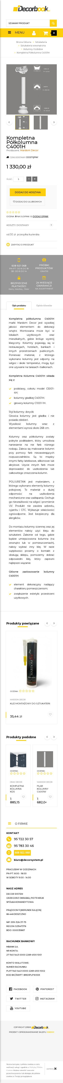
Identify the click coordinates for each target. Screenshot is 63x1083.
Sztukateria (41, 42)
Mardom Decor (29, 150)
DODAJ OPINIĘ (40, 216)
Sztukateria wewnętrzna (33, 45)
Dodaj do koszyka (28, 192)
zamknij (52, 1068)
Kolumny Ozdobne (33, 49)
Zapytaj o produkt (20, 244)
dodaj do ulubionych (27, 201)
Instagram (44, 998)
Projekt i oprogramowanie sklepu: (31, 1032)
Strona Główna (23, 42)
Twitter (18, 998)
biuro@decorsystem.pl (28, 859)
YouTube (18, 1008)
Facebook (18, 989)
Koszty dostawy (29, 225)
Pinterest (45, 989)
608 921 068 (22, 852)
